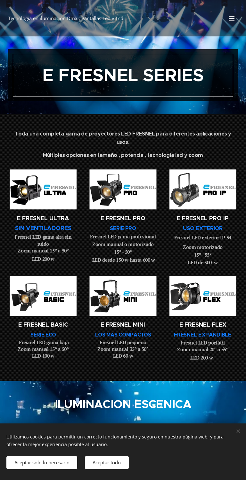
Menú (231, 18)
